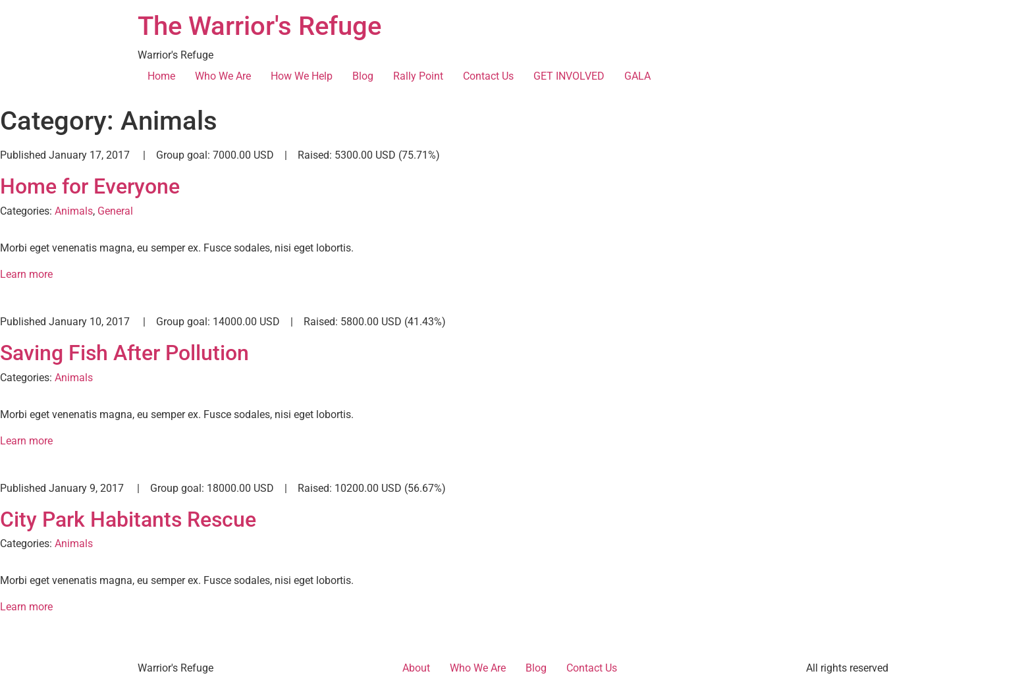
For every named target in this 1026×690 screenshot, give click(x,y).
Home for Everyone (90, 186)
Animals (74, 211)
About (416, 668)
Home (161, 76)
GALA (637, 76)
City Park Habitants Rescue (128, 519)
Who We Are (223, 76)
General (115, 211)
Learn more (26, 274)
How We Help (302, 76)
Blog (362, 76)
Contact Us (488, 76)
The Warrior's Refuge (259, 26)
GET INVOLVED (569, 76)
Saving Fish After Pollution (124, 352)
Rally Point (418, 76)
